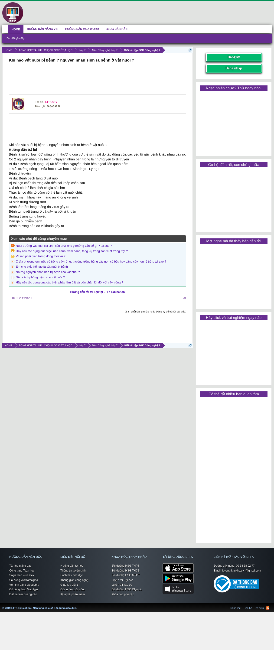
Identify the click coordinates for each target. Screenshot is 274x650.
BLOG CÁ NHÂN (116, 29)
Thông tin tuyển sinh (72, 570)
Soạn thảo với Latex (21, 575)
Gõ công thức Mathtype (23, 589)
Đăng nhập (233, 68)
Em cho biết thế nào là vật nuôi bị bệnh (42, 266)
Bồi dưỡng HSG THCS (125, 570)
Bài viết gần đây (16, 38)
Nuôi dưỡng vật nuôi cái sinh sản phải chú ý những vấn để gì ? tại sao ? (64, 245)
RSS (267, 608)
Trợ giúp (259, 608)
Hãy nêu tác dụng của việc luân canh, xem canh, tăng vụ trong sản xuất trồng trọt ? (72, 251)
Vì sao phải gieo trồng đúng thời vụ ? (40, 256)
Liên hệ (248, 608)
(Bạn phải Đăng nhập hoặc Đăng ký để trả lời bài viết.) (155, 311)
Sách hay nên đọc (71, 575)
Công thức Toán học (21, 570)
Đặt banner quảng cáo (23, 594)
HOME (16, 29)
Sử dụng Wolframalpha (23, 580)
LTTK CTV (51, 102)
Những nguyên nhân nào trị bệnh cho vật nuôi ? (48, 272)
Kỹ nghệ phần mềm (72, 594)
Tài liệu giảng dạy (20, 565)
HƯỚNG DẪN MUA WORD (82, 29)
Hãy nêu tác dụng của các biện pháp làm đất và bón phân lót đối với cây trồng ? (69, 282)
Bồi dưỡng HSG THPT (125, 565)
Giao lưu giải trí (69, 584)
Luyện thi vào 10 (121, 584)
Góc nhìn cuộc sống (72, 589)
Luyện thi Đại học (122, 580)
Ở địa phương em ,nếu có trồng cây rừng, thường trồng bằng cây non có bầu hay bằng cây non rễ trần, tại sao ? (91, 261)
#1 (184, 298)
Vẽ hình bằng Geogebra (24, 584)
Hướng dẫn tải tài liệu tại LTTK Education (97, 292)
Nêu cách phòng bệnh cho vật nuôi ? (40, 277)
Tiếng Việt (235, 608)
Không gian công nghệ (74, 580)
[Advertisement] (97, 77)
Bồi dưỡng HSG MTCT (125, 575)
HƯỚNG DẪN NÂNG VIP (42, 29)
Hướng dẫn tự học (71, 565)
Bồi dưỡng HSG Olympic (126, 589)
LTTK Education (78, 605)
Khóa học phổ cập (122, 594)
